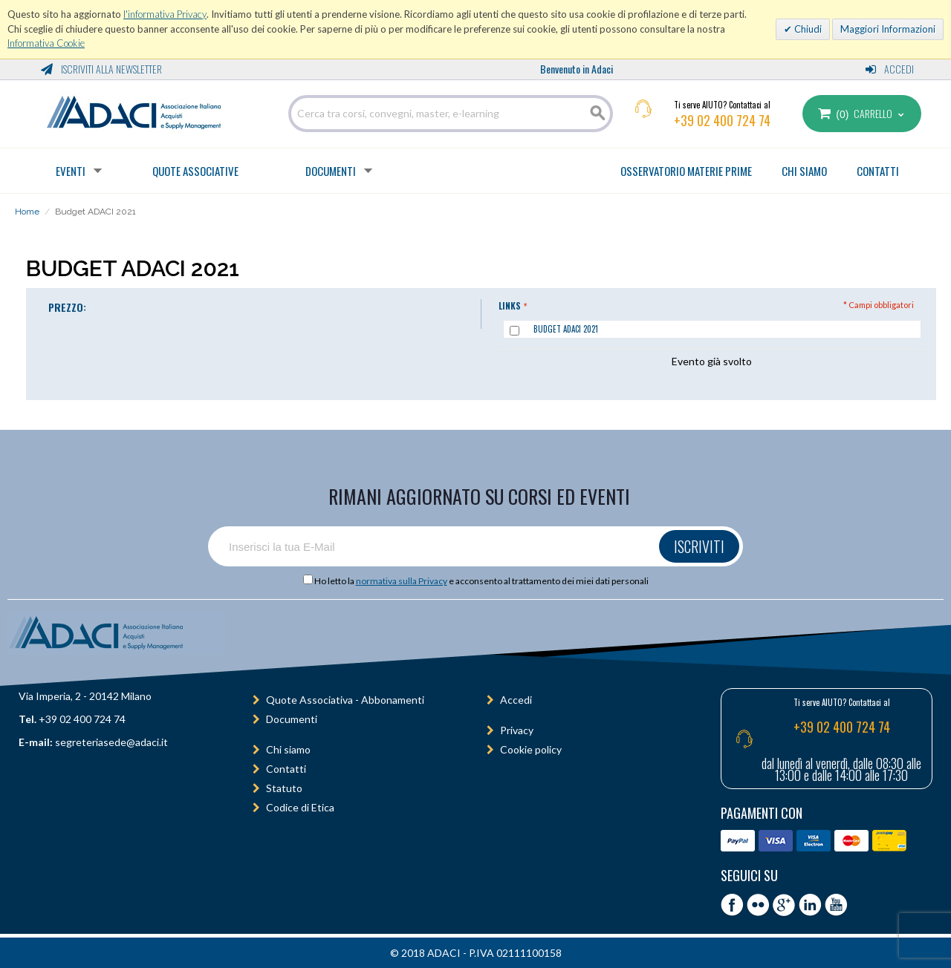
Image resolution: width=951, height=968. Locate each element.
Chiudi (807, 29)
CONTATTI (878, 171)
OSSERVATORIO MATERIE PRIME (686, 171)
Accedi (890, 68)
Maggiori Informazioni (887, 29)
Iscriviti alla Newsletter (101, 68)
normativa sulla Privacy (401, 580)
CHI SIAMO (804, 171)
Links (510, 305)
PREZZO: (67, 307)
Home (27, 211)
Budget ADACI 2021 (565, 329)
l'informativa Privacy (165, 14)
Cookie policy (531, 749)
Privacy (516, 730)
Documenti (330, 171)
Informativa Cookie (46, 43)
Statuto (284, 788)
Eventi (70, 171)
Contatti (286, 768)
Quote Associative (195, 171)
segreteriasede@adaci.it (111, 742)
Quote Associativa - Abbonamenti (345, 699)
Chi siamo (288, 749)
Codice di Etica (300, 807)
